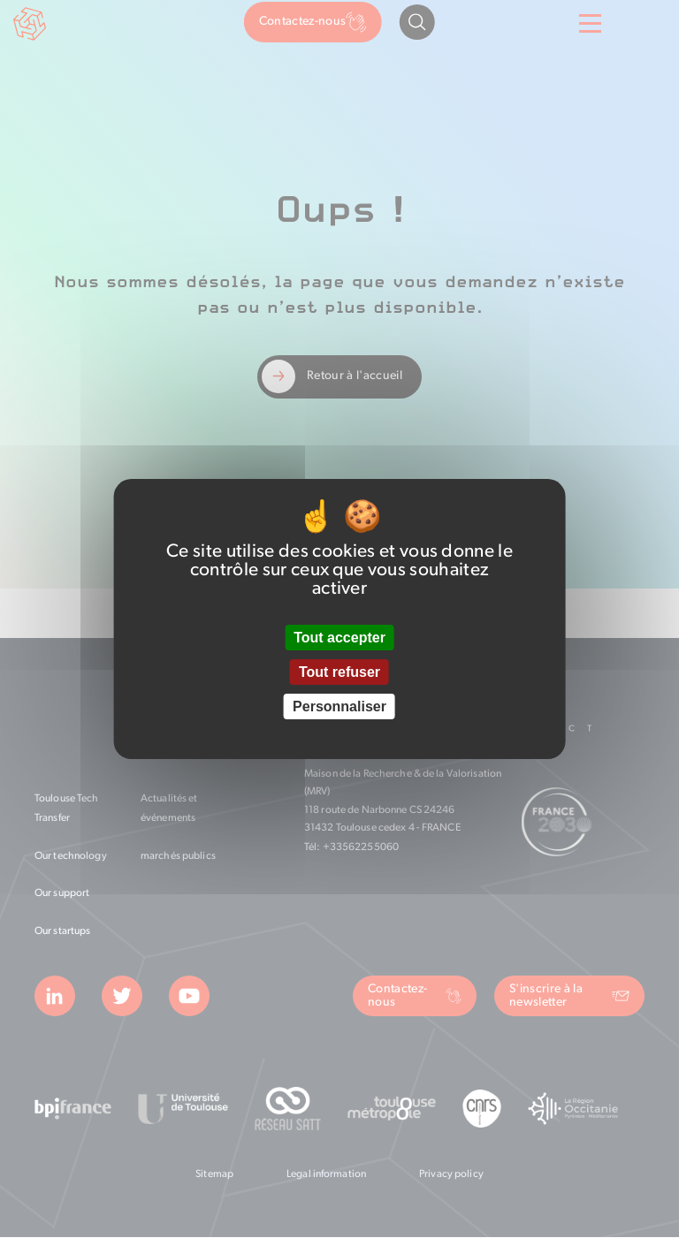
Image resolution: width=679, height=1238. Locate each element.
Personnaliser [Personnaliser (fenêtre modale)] (339, 706)
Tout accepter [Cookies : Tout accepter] (339, 637)
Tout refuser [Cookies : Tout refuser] (339, 672)
